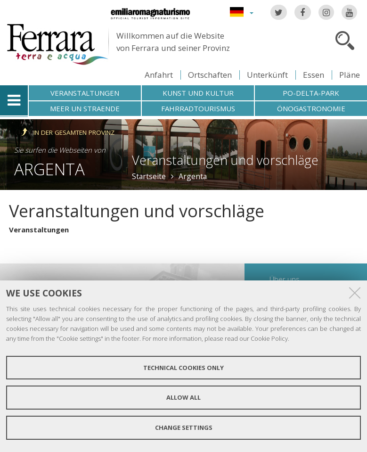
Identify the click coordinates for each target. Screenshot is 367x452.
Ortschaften (210, 74)
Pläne (349, 74)
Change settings (183, 427)
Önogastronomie (311, 108)
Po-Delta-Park (311, 93)
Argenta (49, 169)
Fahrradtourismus (198, 108)
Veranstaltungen (84, 93)
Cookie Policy (269, 338)
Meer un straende (85, 108)
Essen (313, 74)
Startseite (149, 176)
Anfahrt (159, 74)
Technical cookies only (183, 367)
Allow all (183, 397)
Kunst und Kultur (198, 93)
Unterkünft (267, 74)
